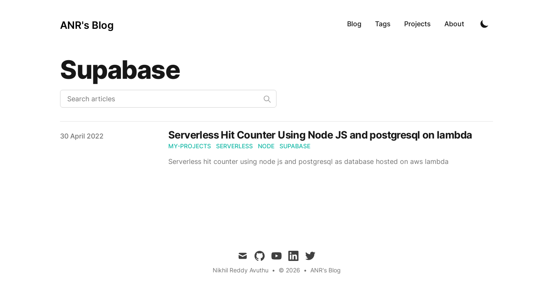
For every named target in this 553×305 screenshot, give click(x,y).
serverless (234, 146)
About (454, 23)
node (266, 146)
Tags (383, 23)
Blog (354, 23)
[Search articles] (168, 99)
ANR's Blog (325, 270)
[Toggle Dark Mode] (484, 23)
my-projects (189, 146)
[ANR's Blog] (87, 24)
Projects (417, 23)
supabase (294, 146)
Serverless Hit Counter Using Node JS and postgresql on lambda (320, 135)
